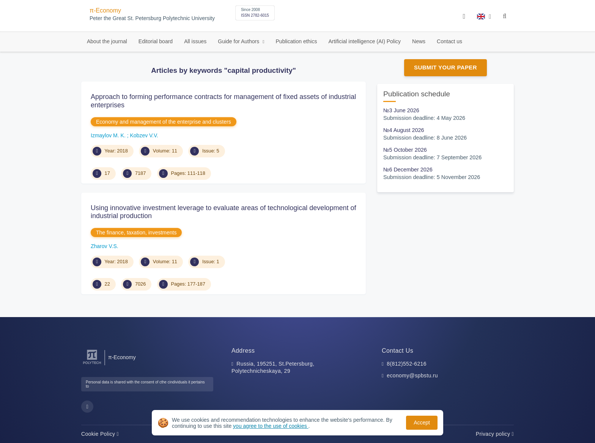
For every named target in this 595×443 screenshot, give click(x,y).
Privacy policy (495, 434)
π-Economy (105, 10)
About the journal (107, 41)
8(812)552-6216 (407, 364)
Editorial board (156, 41)
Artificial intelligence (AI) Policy (364, 41)
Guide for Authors (239, 41)
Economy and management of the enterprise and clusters (163, 122)
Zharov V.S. (104, 246)
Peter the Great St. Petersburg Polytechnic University (152, 18)
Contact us (449, 41)
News (418, 41)
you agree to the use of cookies (270, 426)
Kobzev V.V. (144, 135)
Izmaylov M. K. (109, 135)
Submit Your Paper (445, 67)
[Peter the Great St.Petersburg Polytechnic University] (92, 364)
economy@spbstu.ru (412, 375)
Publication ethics (296, 41)
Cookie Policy (100, 434)
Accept (422, 422)
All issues (195, 41)
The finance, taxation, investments (136, 232)
